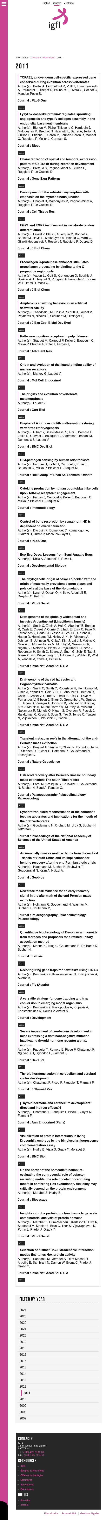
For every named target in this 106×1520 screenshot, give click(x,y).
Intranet (70, 3)
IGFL (23, 1466)
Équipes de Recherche (32, 1470)
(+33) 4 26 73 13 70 (34, 1455)
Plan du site (51, 1513)
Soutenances (27, 1484)
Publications (48, 57)
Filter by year (32, 1299)
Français (56, 3)
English (46, 3)
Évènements (26, 1489)
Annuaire (25, 1500)
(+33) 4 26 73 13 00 (33, 1452)
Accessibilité (69, 1513)
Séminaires (26, 1480)
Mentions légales (89, 1513)
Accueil (35, 57)
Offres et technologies (31, 1475)
